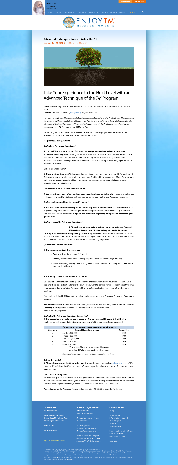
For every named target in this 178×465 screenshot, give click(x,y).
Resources (50, 408)
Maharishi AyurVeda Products (86, 428)
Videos (113, 12)
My (59, 12)
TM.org (111, 411)
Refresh (125, 2)
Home (51, 12)
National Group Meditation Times (56, 418)
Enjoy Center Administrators (54, 441)
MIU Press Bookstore (50, 411)
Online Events (49, 426)
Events (104, 12)
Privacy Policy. (71, 459)
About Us (123, 12)
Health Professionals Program (88, 436)
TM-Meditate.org (115, 426)
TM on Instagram (115, 421)
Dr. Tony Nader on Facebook (118, 418)
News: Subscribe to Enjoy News (121, 431)
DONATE (134, 12)
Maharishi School (82, 421)
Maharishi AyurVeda (83, 426)
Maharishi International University (88, 418)
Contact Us (113, 441)
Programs (82, 12)
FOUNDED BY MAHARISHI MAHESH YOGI (51, 6)
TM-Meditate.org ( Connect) (54, 415)
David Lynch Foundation (85, 413)
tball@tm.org (75, 113)
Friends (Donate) (50, 430)
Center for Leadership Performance (88, 438)
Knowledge (69, 12)
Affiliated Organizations (88, 408)
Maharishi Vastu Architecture (86, 431)
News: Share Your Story (117, 436)
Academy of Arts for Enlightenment (88, 441)
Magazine (94, 12)
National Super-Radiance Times (54, 421)
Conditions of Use (57, 457)
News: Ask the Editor (116, 434)
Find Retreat (139, 2)
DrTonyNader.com (83, 411)
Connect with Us (117, 408)
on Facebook (114, 415)
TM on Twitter (114, 423)
